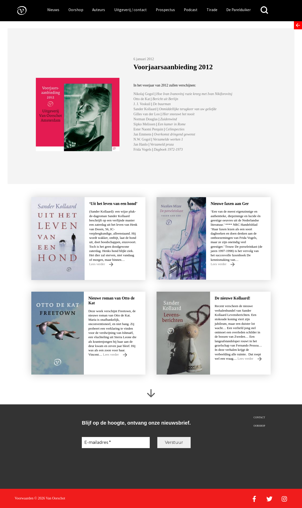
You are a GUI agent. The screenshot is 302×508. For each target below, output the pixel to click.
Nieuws (53, 9)
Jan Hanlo (141, 144)
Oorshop (75, 9)
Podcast (190, 9)
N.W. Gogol (142, 139)
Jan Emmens (143, 134)
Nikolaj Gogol (144, 94)
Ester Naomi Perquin (148, 129)
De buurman (162, 104)
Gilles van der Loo (147, 114)
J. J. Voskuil (143, 104)
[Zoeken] (264, 10)
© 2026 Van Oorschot (49, 498)
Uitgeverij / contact (130, 9)
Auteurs (98, 9)
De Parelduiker (238, 9)
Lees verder (101, 264)
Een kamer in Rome (172, 124)
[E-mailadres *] (116, 442)
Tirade (212, 9)
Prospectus (165, 9)
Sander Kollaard (146, 109)
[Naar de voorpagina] (18, 10)
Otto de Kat (142, 99)
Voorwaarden (24, 498)
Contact (259, 417)
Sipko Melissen (145, 124)
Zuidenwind (168, 119)
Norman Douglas (146, 119)
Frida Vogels (143, 149)
